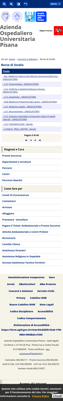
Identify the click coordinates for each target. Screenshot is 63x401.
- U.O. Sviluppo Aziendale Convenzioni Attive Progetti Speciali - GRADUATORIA (29, 118)
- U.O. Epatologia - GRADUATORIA (19, 96)
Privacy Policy (40, 396)
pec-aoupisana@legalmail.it (34, 351)
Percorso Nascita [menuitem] (12, 180)
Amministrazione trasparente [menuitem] (26, 277)
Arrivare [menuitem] (7, 207)
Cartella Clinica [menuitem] (11, 244)
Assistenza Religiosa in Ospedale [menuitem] (21, 256)
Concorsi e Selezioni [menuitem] (21, 291)
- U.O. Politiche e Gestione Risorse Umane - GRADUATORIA (24, 91)
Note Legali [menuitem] (47, 304)
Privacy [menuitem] (21, 297)
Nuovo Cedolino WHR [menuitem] (22, 304)
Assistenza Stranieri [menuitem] (14, 250)
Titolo (6, 71)
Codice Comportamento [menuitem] (31, 318)
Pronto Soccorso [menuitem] (11, 155)
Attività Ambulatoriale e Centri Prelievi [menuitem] (25, 231)
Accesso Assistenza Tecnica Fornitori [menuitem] (23, 262)
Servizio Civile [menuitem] (45, 291)
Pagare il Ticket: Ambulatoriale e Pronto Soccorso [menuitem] (31, 225)
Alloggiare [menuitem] (8, 213)
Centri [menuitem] (5, 174)
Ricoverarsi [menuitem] (8, 238)
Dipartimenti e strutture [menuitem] (16, 161)
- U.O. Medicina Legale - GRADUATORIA (22, 106)
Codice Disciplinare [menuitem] (21, 311)
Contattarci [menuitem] (9, 201)
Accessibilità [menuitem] (45, 311)
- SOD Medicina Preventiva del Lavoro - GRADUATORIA (30, 101)
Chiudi (57, 396)
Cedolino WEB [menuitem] (38, 297)
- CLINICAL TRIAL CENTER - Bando (19, 128)
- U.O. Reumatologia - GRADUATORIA (21, 111)
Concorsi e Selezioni (27, 59)
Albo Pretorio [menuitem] (48, 284)
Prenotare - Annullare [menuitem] (15, 219)
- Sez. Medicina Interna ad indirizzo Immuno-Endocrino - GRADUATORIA (31, 78)
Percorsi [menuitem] (7, 168)
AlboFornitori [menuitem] (27, 284)
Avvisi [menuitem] (10, 284)
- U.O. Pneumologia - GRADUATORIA (21, 84)
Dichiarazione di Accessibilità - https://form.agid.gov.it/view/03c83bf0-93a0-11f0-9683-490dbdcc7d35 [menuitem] (31, 330)
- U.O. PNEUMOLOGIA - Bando (18, 124)
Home (12, 59)
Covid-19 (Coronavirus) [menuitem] (15, 195)
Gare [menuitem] (52, 277)
